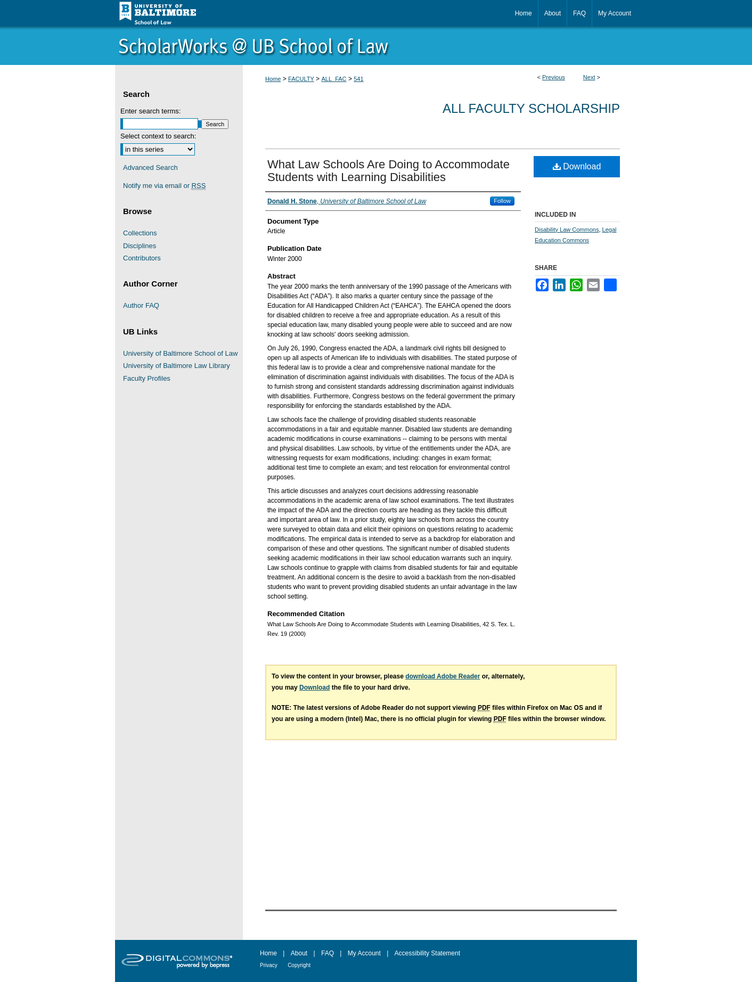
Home (273, 79)
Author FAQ (141, 305)
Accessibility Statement (427, 953)
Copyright (299, 965)
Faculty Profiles (146, 378)
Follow (502, 201)
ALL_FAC (333, 79)
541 (358, 79)
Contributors (142, 258)
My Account (364, 953)
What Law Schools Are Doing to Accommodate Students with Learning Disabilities (388, 171)
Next (589, 77)
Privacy (268, 965)
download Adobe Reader (442, 676)
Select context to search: (158, 136)
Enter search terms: (150, 111)
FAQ (327, 953)
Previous (553, 77)
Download (577, 166)
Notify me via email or (164, 186)
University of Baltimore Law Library (176, 366)
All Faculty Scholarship (531, 108)
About (299, 953)
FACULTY (301, 79)
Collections (140, 233)
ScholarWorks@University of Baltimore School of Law (376, 46)
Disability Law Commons (567, 229)
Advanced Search (150, 167)
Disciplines (139, 246)
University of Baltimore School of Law (180, 353)
